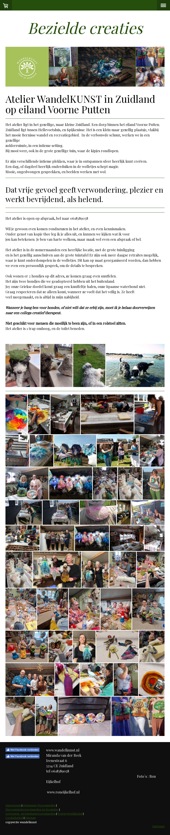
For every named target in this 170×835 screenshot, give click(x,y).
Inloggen (158, 826)
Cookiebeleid (14, 817)
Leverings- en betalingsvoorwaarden (30, 813)
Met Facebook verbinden (22, 749)
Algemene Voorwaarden (39, 805)
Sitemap (30, 817)
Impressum (13, 805)
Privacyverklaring (69, 813)
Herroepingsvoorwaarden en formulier (32, 809)
